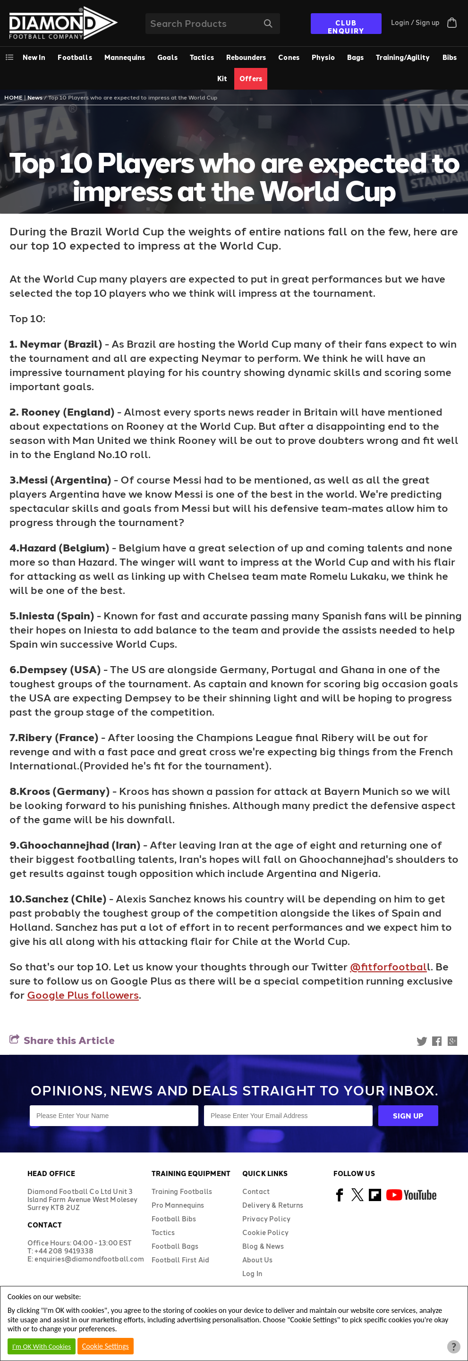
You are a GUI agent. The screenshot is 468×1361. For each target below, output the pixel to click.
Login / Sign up (415, 22)
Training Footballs (182, 1191)
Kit (222, 79)
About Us (257, 1260)
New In (34, 57)
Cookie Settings (105, 1346)
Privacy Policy (266, 1219)
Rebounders (246, 57)
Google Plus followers (83, 994)
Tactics (202, 57)
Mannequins (124, 57)
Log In (252, 1273)
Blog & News (263, 1246)
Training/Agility (403, 57)
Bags (355, 57)
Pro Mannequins (178, 1205)
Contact (256, 1191)
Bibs (449, 57)
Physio (323, 57)
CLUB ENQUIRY (346, 26)
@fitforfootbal (388, 966)
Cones (288, 57)
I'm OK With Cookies (41, 1346)
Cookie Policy (265, 1232)
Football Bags (175, 1246)
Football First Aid (181, 1260)
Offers (250, 79)
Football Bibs (174, 1219)
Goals (167, 57)
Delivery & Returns (273, 1205)
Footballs (75, 57)
